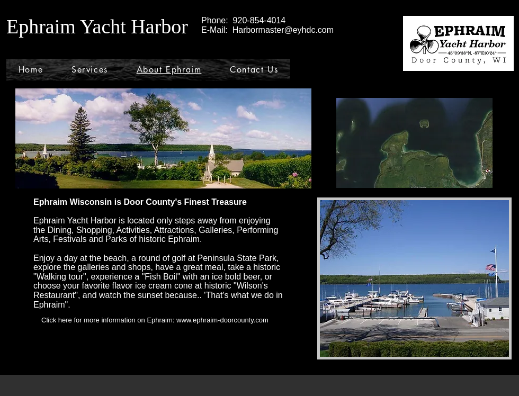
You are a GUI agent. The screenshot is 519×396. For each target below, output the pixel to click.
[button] (414, 278)
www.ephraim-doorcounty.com (222, 320)
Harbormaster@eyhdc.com (283, 29)
